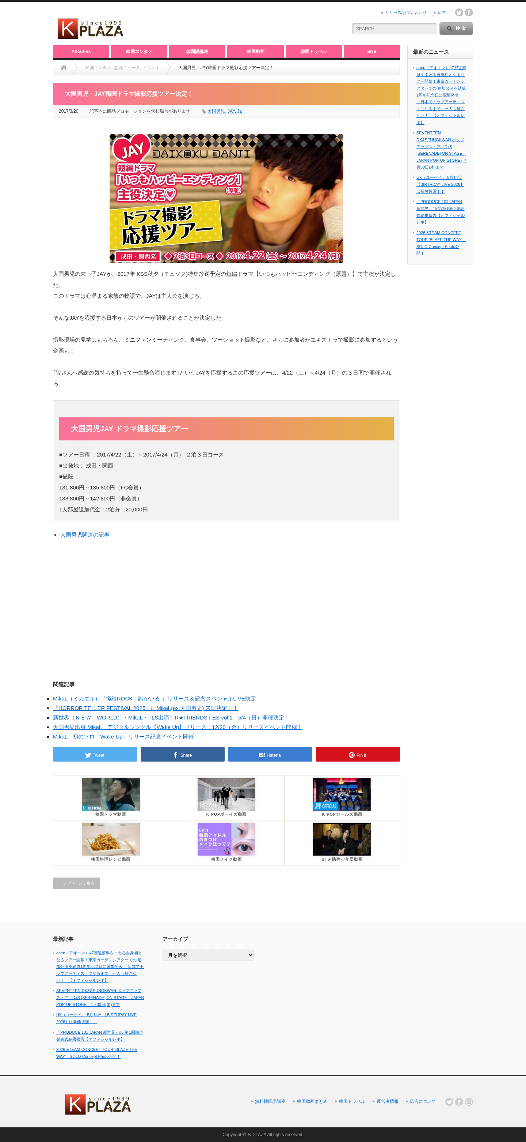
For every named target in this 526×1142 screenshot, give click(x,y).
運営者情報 (388, 1101)
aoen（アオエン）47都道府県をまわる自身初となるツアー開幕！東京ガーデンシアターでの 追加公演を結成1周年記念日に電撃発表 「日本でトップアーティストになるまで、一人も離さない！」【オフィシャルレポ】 (441, 95)
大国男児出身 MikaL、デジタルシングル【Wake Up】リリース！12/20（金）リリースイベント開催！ (177, 727)
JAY (231, 111)
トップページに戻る (76, 883)
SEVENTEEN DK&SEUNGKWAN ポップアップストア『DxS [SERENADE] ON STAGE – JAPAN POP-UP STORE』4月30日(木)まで (100, 997)
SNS (372, 51)
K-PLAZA (257, 1134)
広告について (423, 1101)
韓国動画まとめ (312, 1101)
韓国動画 (255, 51)
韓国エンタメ (139, 51)
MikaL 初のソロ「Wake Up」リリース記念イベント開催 (123, 736)
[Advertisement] (256, 24)
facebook (469, 12)
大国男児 (216, 111)
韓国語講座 (197, 51)
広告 (442, 12)
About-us (81, 51)
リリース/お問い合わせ (406, 12)
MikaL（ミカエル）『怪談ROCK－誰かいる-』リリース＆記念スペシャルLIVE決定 (154, 698)
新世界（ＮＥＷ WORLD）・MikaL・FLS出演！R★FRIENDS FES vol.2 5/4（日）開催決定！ (171, 717)
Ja (239, 111)
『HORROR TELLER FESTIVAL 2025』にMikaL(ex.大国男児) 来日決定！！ (145, 708)
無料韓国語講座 (270, 1101)
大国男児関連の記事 (85, 534)
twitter (459, 12)
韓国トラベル (314, 51)
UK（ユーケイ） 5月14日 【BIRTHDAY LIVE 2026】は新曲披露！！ (440, 184)
